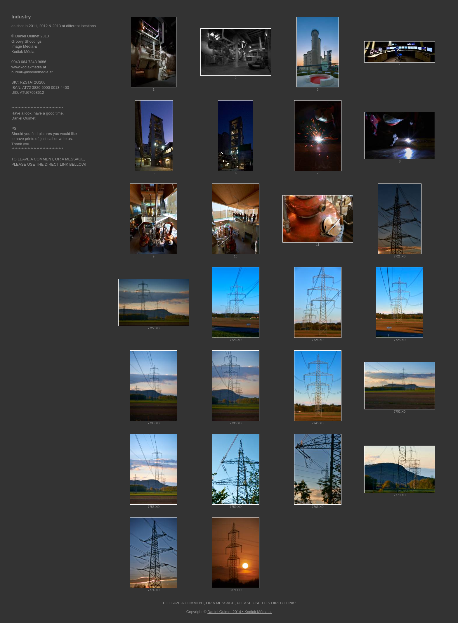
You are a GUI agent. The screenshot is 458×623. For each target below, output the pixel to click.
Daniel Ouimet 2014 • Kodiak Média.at (239, 612)
